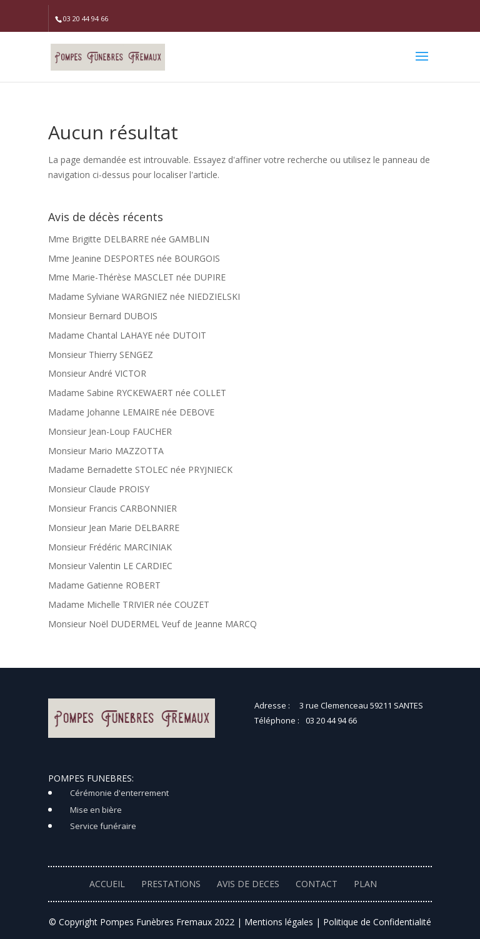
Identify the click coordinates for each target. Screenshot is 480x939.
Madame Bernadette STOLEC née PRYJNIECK (140, 469)
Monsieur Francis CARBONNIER (112, 508)
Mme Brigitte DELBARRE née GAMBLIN (128, 239)
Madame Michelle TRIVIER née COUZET (128, 604)
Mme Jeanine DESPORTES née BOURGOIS (134, 258)
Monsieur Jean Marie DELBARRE (113, 528)
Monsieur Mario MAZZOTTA (106, 451)
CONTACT (317, 884)
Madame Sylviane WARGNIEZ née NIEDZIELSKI (144, 296)
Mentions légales (278, 922)
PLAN (365, 884)
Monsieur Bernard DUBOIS (103, 316)
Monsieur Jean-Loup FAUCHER (110, 431)
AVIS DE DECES (248, 884)
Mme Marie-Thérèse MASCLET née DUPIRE (137, 277)
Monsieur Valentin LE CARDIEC (110, 566)
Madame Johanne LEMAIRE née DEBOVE (131, 412)
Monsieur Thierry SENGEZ (100, 354)
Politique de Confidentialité (377, 922)
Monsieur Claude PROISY (98, 489)
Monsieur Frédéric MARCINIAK (110, 547)
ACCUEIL (107, 884)
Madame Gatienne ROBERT (104, 585)
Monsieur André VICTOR (97, 373)
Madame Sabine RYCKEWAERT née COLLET (137, 393)
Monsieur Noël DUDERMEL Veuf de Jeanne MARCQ (152, 624)
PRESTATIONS (171, 884)
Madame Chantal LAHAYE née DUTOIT (127, 335)
